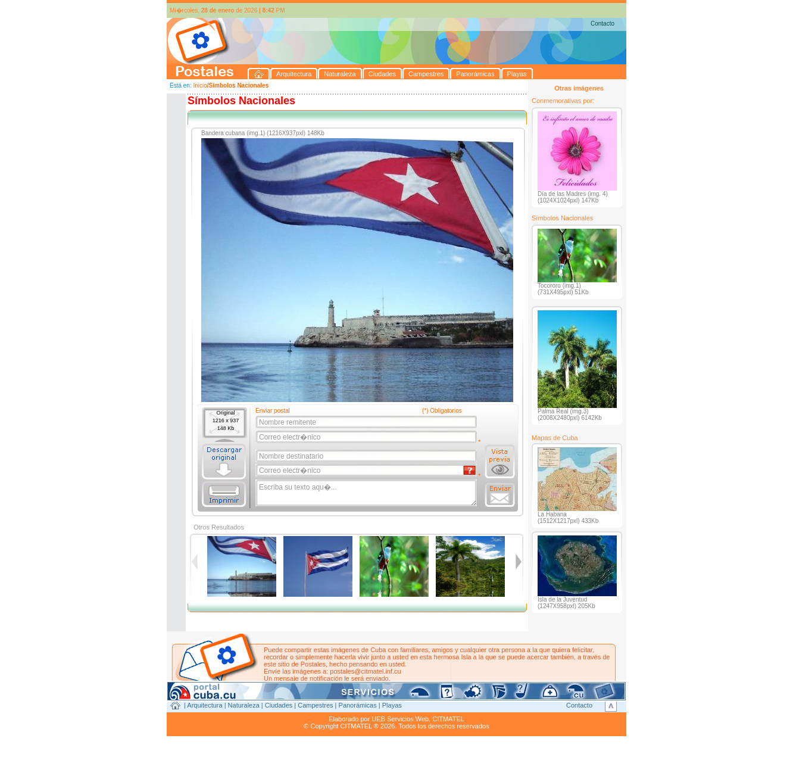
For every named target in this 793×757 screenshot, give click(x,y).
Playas (392, 705)
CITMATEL (448, 718)
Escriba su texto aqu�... (367, 493)
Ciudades (278, 705)
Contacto (602, 23)
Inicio (200, 85)
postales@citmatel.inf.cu (365, 671)
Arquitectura (204, 705)
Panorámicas (358, 705)
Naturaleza (244, 705)
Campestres (315, 705)
